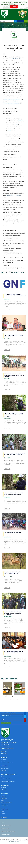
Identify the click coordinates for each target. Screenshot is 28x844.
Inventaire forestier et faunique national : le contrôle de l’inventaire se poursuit (15, 415)
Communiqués (4, 798)
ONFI (13, 58)
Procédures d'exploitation (6, 802)
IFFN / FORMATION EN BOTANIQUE (12, 532)
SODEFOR (20, 120)
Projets (2, 811)
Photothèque (3, 787)
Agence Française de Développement (12, 99)
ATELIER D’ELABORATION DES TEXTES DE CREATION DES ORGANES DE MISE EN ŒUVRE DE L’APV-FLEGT (14, 689)
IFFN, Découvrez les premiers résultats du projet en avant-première (15, 295)
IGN (20, 58)
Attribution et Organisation (6, 761)
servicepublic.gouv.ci (5, 834)
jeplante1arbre (4, 753)
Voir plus (6, 309)
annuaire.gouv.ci (5, 828)
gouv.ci (2, 822)
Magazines (3, 796)
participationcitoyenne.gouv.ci (8, 831)
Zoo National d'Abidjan (6, 779)
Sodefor (2, 776)
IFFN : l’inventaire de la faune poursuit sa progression (12, 573)
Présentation (3, 759)
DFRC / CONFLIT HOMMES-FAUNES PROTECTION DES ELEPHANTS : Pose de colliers (14, 375)
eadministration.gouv (6, 825)
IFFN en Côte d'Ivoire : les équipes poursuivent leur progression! (13, 493)
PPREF (2, 800)
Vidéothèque (3, 789)
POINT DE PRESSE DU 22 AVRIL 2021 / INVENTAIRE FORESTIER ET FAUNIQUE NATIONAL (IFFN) (13, 335)
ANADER (9, 130)
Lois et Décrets (4, 805)
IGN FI (16, 58)
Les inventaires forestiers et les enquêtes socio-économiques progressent (13, 613)
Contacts (3, 813)
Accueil (2, 25)
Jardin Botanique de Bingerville (7, 781)
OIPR (17, 124)
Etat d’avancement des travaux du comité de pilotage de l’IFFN (13, 652)
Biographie (3, 770)
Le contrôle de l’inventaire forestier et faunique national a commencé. (15, 454)
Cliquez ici (14, 7)
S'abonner (6, 722)
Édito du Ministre (5, 768)
